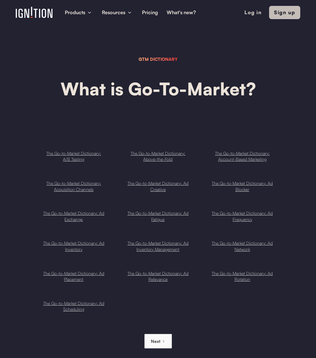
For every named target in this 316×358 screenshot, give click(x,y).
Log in (253, 12)
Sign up (284, 12)
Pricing (150, 12)
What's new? (181, 12)
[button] (79, 12)
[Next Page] (158, 341)
